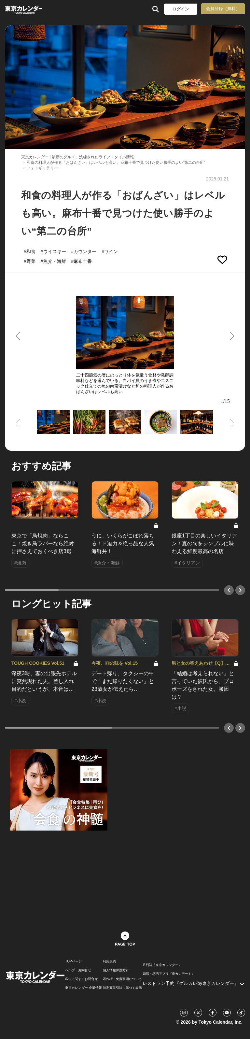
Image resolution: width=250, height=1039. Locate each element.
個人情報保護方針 (116, 970)
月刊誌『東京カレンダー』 (162, 965)
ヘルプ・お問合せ (78, 970)
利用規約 (109, 961)
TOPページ (73, 961)
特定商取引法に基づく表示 (122, 987)
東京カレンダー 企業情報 (83, 987)
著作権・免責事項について (122, 979)
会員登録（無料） (223, 8)
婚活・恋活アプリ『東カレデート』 (169, 973)
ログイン (180, 9)
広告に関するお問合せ (81, 979)
